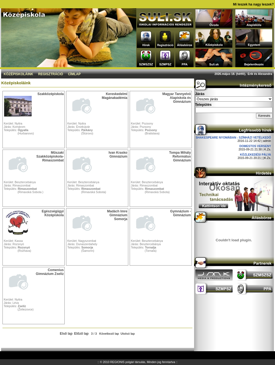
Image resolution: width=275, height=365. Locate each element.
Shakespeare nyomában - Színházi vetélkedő (233, 137)
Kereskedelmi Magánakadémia (114, 96)
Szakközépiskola (50, 94)
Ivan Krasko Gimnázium (117, 154)
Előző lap (81, 334)
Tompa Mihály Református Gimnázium (180, 156)
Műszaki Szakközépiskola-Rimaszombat (50, 156)
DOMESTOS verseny (255, 146)
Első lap (66, 334)
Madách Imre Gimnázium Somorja (117, 215)
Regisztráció (50, 74)
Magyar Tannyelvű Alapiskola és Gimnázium (176, 98)
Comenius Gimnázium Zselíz (50, 272)
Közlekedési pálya (255, 154)
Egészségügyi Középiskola (53, 213)
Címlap (74, 74)
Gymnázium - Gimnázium (180, 213)
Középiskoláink (18, 74)
